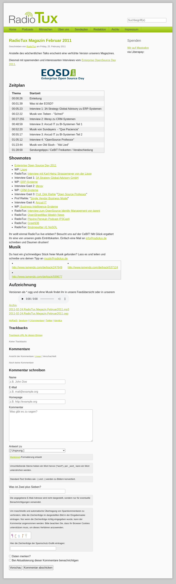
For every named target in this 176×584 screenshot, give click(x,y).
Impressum (131, 29)
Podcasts (27, 29)
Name (12, 377)
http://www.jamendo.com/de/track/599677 (37, 276)
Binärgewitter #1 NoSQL (42, 227)
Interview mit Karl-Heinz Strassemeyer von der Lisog (60, 173)
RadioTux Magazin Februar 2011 (40, 40)
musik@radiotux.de (56, 258)
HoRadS (13, 320)
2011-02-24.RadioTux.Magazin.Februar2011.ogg (38, 313)
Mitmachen (45, 29)
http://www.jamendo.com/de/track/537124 (93, 267)
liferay (39, 186)
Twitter (49, 320)
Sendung (23, 320)
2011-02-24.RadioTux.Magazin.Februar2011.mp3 (39, 309)
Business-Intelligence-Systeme (39, 206)
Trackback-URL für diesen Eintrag (26, 335)
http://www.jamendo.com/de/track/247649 (37, 267)
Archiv (115, 29)
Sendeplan (81, 29)
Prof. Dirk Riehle (46, 194)
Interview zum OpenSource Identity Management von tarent (64, 210)
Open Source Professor (72, 194)
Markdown (15, 457)
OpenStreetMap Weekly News (46, 214)
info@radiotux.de (96, 238)
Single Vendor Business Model (49, 198)
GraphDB (33, 223)
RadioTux (31, 46)
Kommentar (16, 407)
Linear (38, 356)
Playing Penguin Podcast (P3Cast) (49, 218)
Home (12, 29)
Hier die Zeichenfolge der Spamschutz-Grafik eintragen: (37, 543)
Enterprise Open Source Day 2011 (36, 165)
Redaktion (100, 29)
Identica (58, 320)
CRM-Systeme (29, 190)
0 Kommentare (36, 320)
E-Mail (13, 387)
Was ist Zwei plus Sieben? (25, 486)
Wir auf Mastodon (138, 47)
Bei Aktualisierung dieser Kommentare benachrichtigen (45, 560)
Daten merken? (21, 556)
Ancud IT (41, 202)
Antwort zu (15, 446)
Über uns (63, 29)
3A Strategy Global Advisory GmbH (57, 177)
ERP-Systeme (29, 181)
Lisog (23, 169)
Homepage (15, 397)
